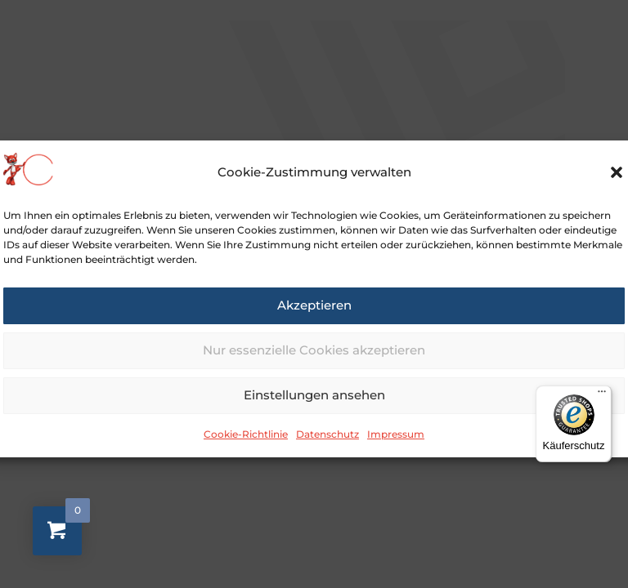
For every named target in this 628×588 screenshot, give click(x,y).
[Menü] (602, 395)
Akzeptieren (314, 318)
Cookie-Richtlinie (246, 447)
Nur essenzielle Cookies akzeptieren (314, 363)
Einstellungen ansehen (314, 408)
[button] (616, 185)
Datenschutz (327, 447)
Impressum (395, 447)
